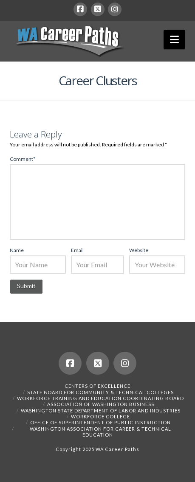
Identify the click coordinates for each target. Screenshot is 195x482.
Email (77, 250)
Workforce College (100, 416)
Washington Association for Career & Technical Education (100, 431)
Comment (22, 159)
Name (17, 250)
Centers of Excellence (97, 386)
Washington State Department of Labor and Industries (101, 410)
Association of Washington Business (100, 404)
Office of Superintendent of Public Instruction (100, 422)
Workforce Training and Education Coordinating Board (100, 398)
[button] (174, 39)
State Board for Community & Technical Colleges (100, 392)
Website (138, 250)
